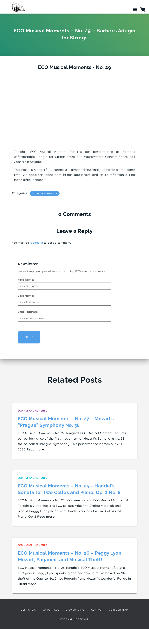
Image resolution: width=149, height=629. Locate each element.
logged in (36, 242)
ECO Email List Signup (74, 619)
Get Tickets (28, 609)
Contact (97, 609)
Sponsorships (75, 609)
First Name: (26, 279)
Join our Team (118, 609)
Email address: (28, 312)
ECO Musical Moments (44, 193)
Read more (35, 449)
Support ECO (50, 609)
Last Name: (26, 295)
